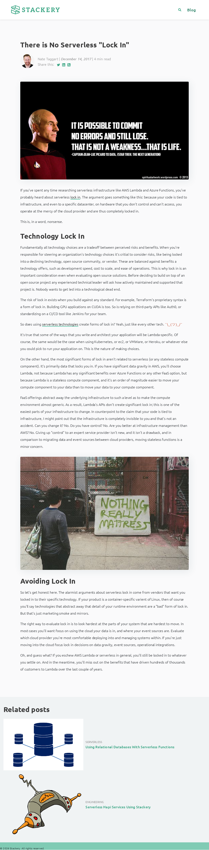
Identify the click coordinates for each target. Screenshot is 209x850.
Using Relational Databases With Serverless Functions (130, 746)
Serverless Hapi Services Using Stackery (118, 806)
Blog (191, 9)
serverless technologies (60, 324)
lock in (75, 197)
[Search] (181, 9)
